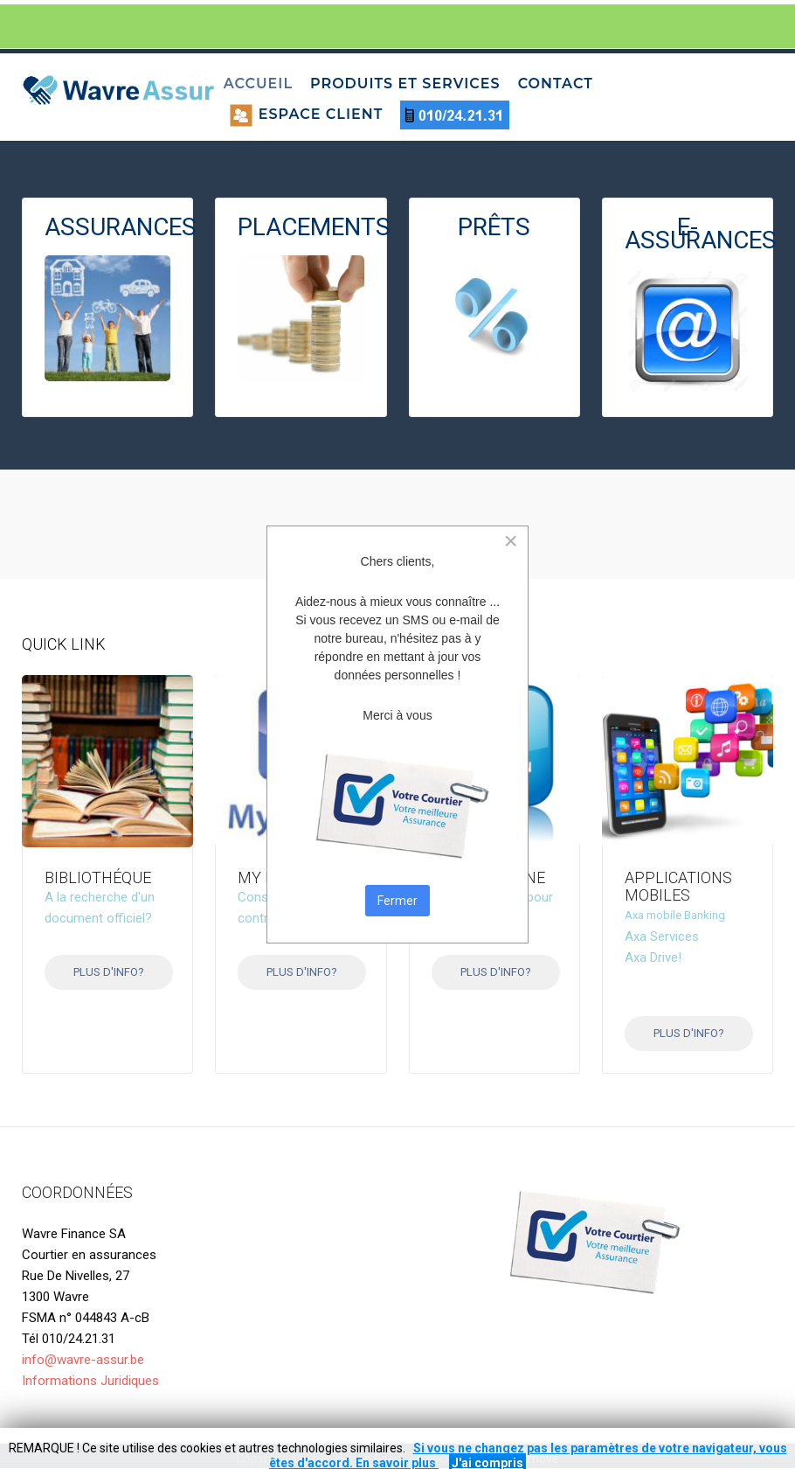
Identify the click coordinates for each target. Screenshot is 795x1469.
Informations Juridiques (90, 1381)
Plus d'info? (108, 971)
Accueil (258, 83)
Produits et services (405, 83)
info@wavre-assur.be (83, 1360)
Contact (555, 83)
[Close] (511, 541)
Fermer (397, 901)
